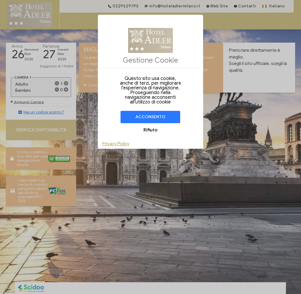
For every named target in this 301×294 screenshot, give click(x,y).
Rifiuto (150, 130)
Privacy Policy (115, 143)
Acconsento (150, 116)
